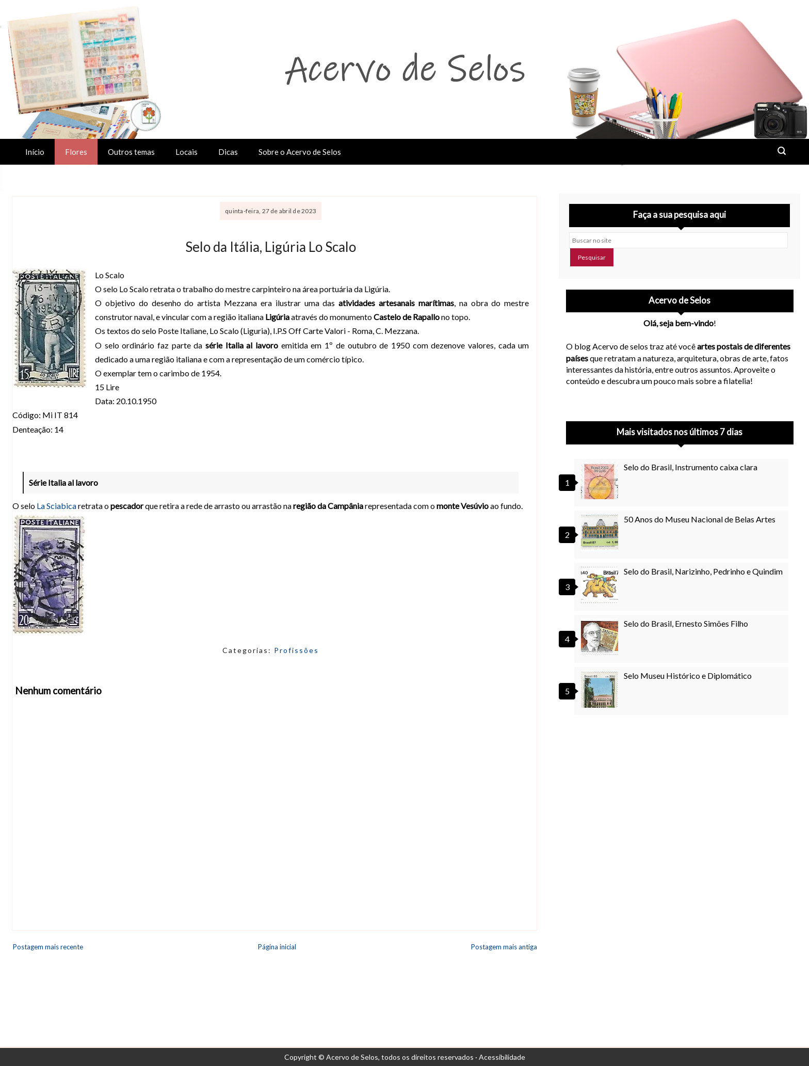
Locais (186, 151)
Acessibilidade (502, 1057)
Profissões (296, 650)
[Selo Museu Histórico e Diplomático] (601, 689)
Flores (76, 151)
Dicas (228, 151)
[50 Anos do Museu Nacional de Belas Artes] (601, 532)
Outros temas (131, 151)
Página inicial (277, 947)
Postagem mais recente (48, 947)
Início (34, 151)
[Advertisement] (680, 816)
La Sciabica (56, 506)
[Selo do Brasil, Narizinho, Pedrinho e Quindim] (601, 584)
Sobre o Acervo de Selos (299, 151)
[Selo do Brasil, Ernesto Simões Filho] (601, 637)
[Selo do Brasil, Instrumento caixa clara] (601, 480)
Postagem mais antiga (504, 947)
